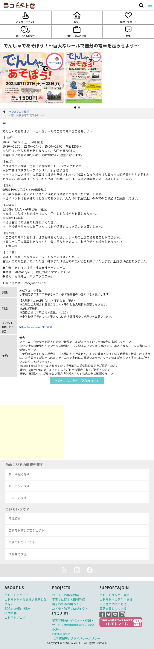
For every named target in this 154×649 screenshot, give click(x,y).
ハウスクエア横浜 (19, 111)
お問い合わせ (61, 634)
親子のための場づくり (67, 604)
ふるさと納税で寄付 (113, 604)
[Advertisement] (32, 432)
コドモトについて (17, 595)
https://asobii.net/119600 (35, 327)
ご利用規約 (61, 638)
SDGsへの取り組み (17, 608)
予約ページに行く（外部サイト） (77, 381)
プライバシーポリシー (85, 638)
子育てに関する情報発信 (68, 599)
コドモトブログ (15, 617)
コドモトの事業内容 (65, 595)
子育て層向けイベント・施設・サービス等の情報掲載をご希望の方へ (73, 625)
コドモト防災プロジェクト (70, 608)
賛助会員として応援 (113, 608)
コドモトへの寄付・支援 (116, 599)
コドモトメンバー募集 (114, 595)
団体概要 (11, 613)
